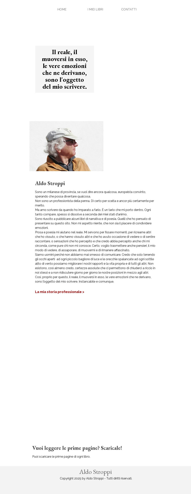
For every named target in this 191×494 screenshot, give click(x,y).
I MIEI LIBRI (95, 9)
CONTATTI (129, 9)
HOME (61, 9)
